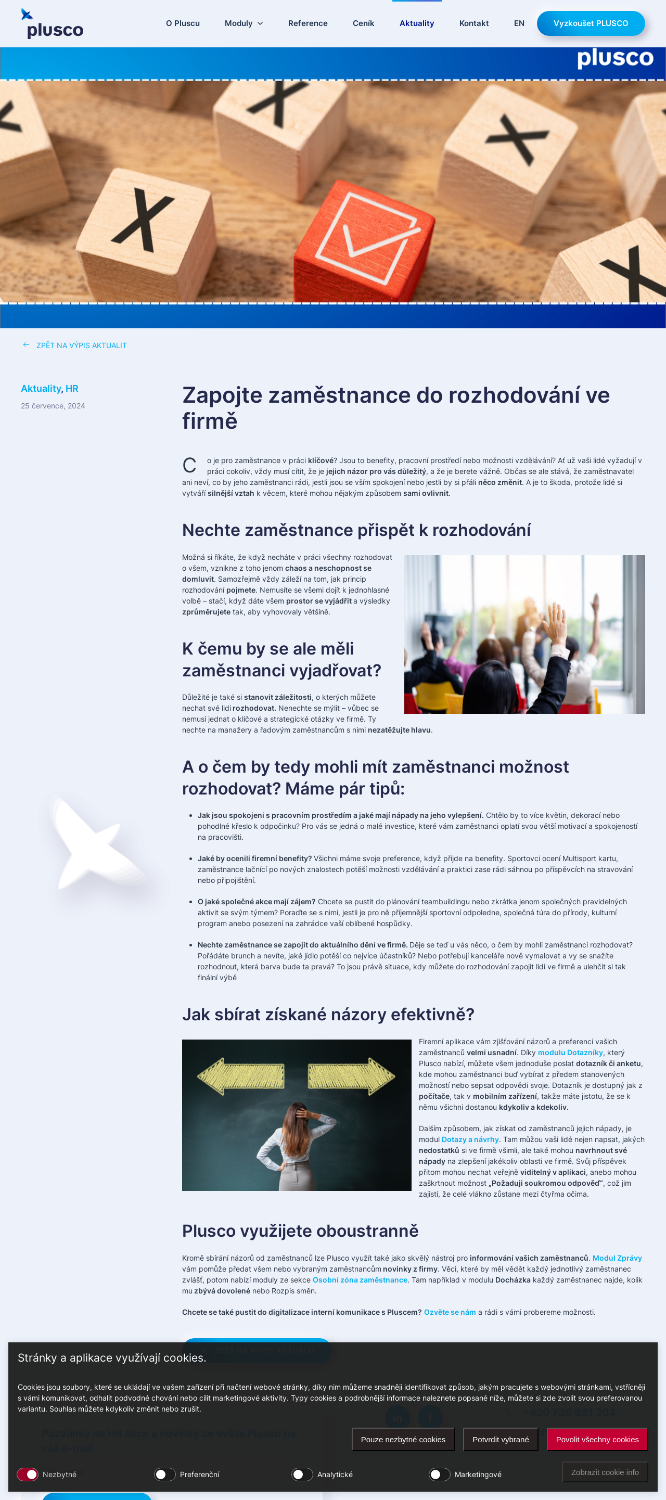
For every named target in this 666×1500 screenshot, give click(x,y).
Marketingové (478, 1474)
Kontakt (474, 23)
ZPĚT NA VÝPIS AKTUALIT (74, 345)
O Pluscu (183, 23)
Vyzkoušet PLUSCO (591, 23)
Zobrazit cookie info (605, 1472)
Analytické (335, 1474)
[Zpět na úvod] (52, 23)
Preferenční (199, 1474)
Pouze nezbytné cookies (403, 1439)
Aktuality (417, 23)
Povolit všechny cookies (597, 1439)
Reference (308, 23)
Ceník (364, 23)
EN (519, 23)
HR (72, 388)
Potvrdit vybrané (500, 1439)
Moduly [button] (244, 23)
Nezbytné (59, 1474)
